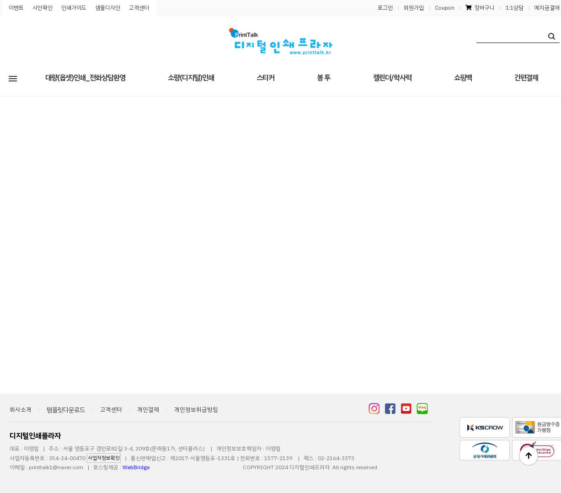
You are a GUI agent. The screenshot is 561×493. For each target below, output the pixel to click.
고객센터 (139, 8)
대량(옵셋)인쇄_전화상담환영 (85, 77)
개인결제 (148, 409)
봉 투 (323, 77)
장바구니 (480, 8)
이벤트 (16, 8)
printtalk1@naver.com (56, 467)
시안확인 (42, 8)
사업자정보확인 (104, 458)
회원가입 (414, 8)
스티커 (265, 77)
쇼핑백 (463, 77)
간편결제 (526, 77)
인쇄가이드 (73, 8)
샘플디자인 (107, 8)
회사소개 (21, 409)
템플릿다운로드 (66, 410)
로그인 (385, 8)
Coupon (444, 8)
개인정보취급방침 (196, 409)
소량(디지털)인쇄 (191, 77)
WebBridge (136, 467)
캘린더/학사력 (392, 77)
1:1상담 (515, 8)
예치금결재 (547, 8)
